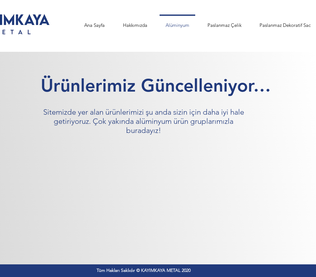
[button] (224, 22)
